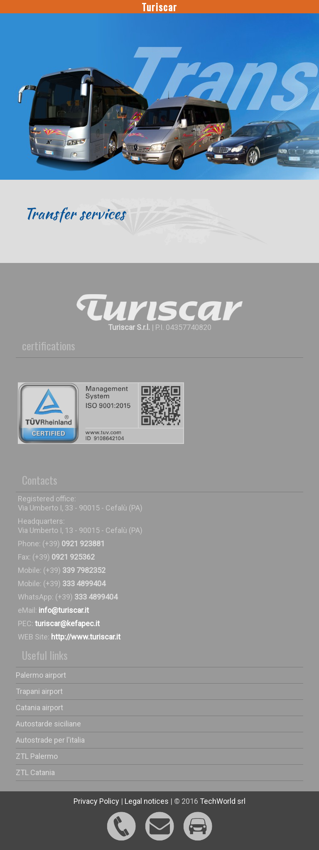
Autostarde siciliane (48, 723)
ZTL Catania (35, 772)
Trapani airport (39, 691)
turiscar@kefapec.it (67, 623)
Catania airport (39, 707)
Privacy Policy (96, 801)
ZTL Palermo (37, 756)
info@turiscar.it (64, 610)
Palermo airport (41, 675)
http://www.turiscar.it (85, 636)
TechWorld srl (222, 801)
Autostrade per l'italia (50, 740)
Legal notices (147, 801)
